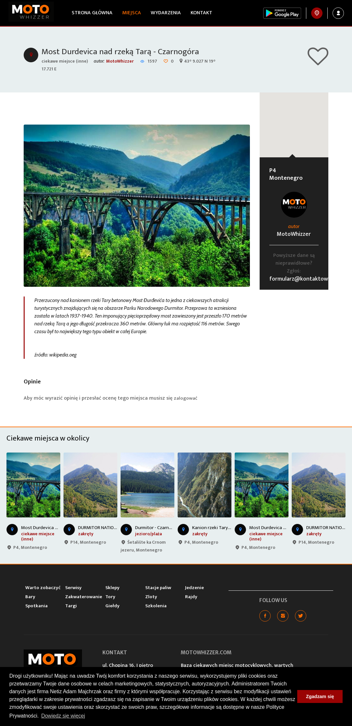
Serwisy (73, 588)
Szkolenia (156, 606)
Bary (30, 597)
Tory (110, 597)
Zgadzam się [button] (320, 696)
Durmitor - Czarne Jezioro (161, 528)
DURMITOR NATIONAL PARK (105, 528)
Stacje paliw (158, 588)
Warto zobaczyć (43, 588)
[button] (294, 120)
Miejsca (129, 12)
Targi (71, 606)
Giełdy (112, 606)
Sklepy (112, 588)
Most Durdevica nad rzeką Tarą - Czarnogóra (125, 52)
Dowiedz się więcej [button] (63, 716)
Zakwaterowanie (83, 597)
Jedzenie (194, 588)
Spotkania (36, 606)
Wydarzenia (164, 12)
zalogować (186, 398)
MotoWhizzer (120, 62)
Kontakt (199, 12)
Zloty (151, 597)
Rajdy (191, 597)
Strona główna (90, 12)
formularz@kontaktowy (300, 279)
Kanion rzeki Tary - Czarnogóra (224, 528)
